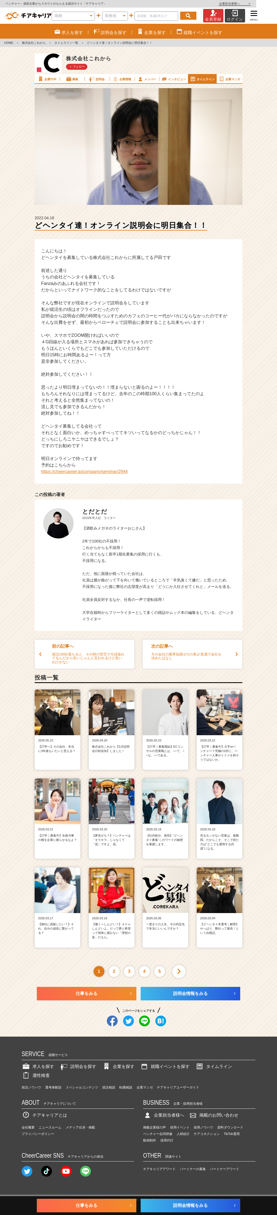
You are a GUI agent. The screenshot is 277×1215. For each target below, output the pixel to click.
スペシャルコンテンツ (82, 1087)
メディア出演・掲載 (80, 1127)
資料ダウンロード (230, 1127)
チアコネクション (207, 1134)
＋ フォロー (77, 66)
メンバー (146, 79)
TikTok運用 (231, 1134)
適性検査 (36, 1075)
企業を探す (118, 1066)
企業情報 (121, 79)
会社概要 (28, 1127)
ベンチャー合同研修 (157, 1134)
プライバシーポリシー (38, 1134)
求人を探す (38, 1066)
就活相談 (108, 1087)
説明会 (97, 79)
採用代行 (166, 1140)
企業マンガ (229, 79)
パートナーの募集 (193, 1169)
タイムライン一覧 (66, 42)
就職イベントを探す (165, 1066)
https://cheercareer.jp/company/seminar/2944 (84, 471)
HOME (8, 42)
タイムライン (202, 79)
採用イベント (180, 1127)
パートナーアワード (224, 1169)
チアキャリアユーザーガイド (178, 1087)
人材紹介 (183, 1134)
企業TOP (46, 79)
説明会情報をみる (190, 993)
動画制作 (149, 1140)
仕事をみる (86, 993)
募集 (71, 79)
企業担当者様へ (255, 3)
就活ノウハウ (31, 1087)
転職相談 (125, 1087)
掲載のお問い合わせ (213, 1115)
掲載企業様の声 (154, 1127)
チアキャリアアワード (159, 1169)
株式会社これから (34, 42)
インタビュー (173, 79)
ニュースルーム (50, 1127)
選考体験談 (53, 1087)
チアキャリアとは (44, 1115)
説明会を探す (78, 1066)
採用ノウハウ (203, 1127)
